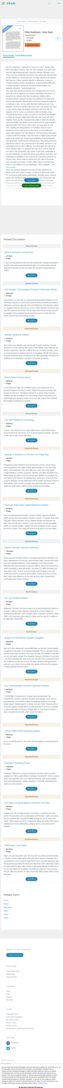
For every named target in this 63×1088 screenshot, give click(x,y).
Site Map (9, 1000)
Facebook (14, 1043)
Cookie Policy (6, 1066)
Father (6, 911)
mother (49, 128)
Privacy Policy (11, 1023)
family (42, 122)
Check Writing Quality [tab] (23, 55)
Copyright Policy (12, 1014)
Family (6, 900)
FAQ (8, 994)
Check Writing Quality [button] (31, 185)
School (6, 918)
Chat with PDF (11, 977)
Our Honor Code (12, 1020)
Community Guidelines (14, 1017)
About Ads (4, 1067)
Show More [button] (31, 180)
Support (9, 997)
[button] (3, 3)
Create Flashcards (14, 955)
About (8, 991)
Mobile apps (10, 974)
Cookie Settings (6, 1071)
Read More (31, 275)
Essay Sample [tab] (8, 55)
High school (8, 907)
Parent (6, 914)
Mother (6, 904)
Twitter (13, 1048)
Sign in (59, 3)
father (34, 125)
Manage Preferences (13, 1028)
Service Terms (11, 1025)
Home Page (21, 21)
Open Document (32, 45)
